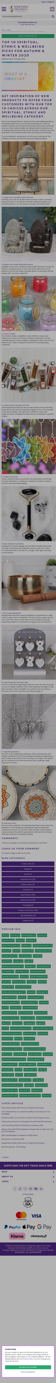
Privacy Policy (28, 1359)
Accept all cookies (28, 1367)
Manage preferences (28, 1372)
